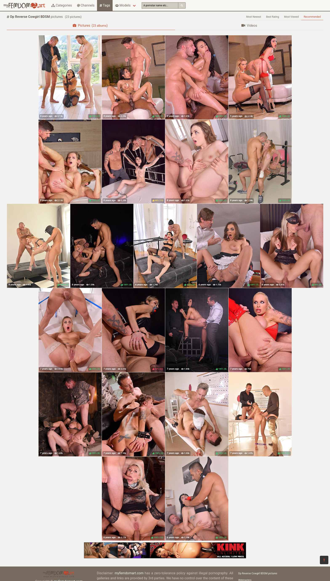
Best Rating (272, 16)
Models (122, 5)
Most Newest (253, 16)
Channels (85, 5)
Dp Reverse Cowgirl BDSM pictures (257, 573)
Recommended (312, 16)
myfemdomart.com (129, 573)
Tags (105, 5)
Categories (61, 5)
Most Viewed (291, 16)
